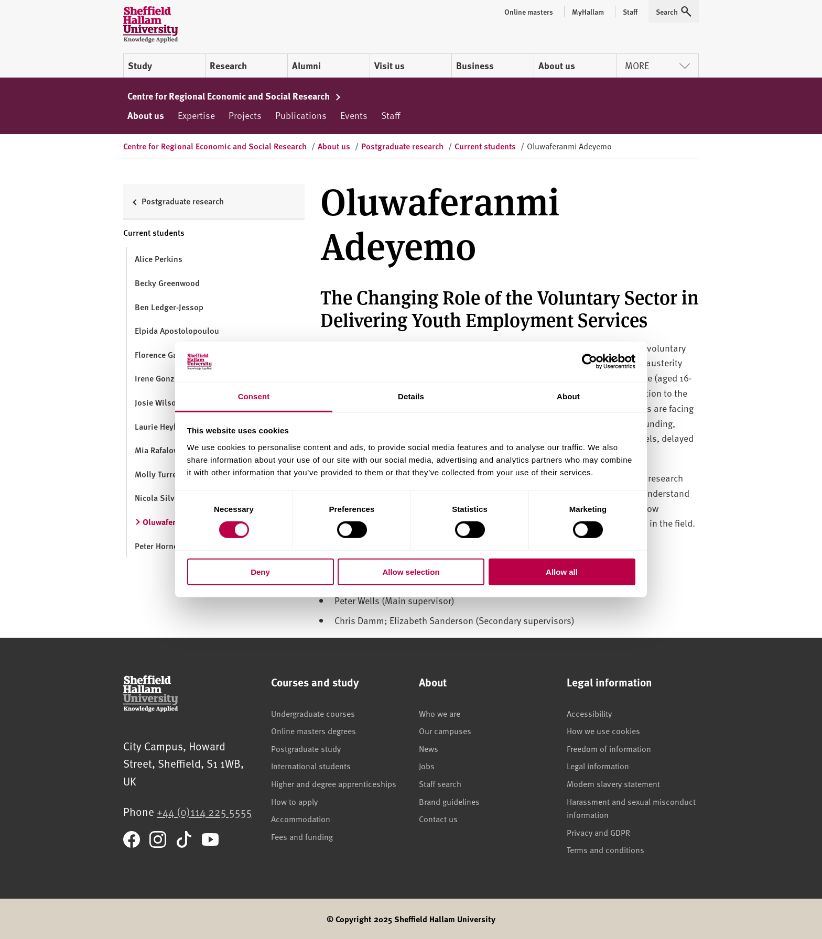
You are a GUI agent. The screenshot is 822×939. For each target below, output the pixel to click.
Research (228, 65)
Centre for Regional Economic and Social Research (234, 96)
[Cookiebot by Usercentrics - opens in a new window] (589, 361)
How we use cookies (603, 730)
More (657, 65)
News (428, 748)
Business (475, 65)
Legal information (598, 765)
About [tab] (568, 396)
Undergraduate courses (313, 713)
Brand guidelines (449, 801)
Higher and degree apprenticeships (333, 783)
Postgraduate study (306, 748)
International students (311, 765)
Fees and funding (302, 836)
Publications (301, 115)
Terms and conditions (605, 849)
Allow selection (410, 571)
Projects (245, 115)
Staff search (440, 783)
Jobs (427, 765)
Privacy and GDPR (598, 832)
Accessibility (589, 713)
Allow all (562, 571)
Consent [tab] (254, 396)
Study (140, 65)
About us (556, 65)
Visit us (389, 65)
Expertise (196, 115)
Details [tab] (411, 396)
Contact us (438, 818)
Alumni (306, 65)
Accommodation (300, 818)
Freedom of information (609, 748)
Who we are (439, 713)
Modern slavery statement (613, 783)
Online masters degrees (313, 730)
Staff (390, 115)
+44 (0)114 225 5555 (204, 811)
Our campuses (445, 730)
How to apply (294, 801)
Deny (260, 571)
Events (353, 115)
